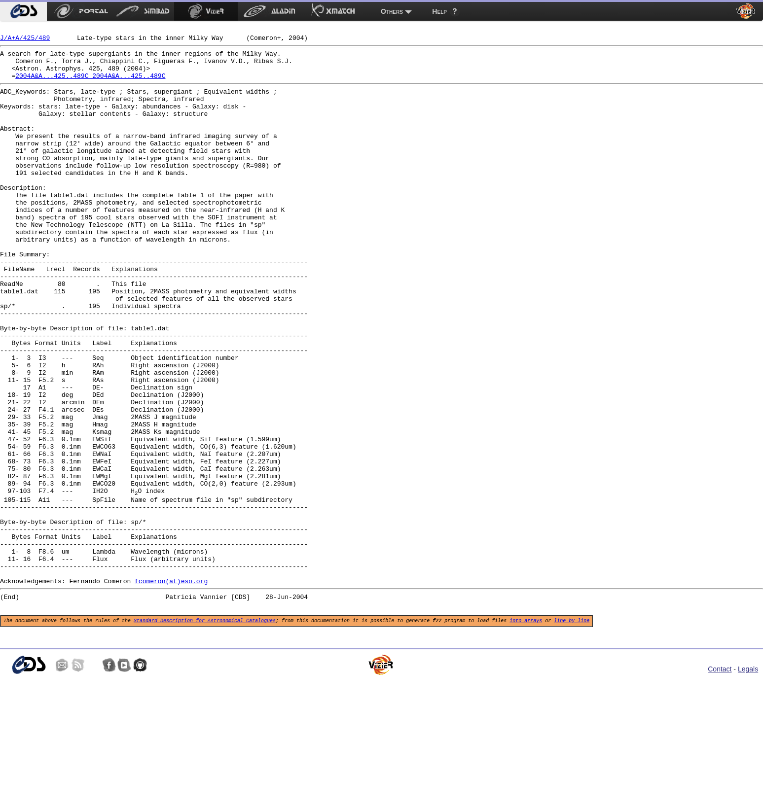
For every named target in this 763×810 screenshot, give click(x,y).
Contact (719, 783)
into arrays (525, 732)
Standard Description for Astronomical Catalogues (205, 732)
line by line (571, 732)
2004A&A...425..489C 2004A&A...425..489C (90, 84)
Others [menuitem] (392, 11)
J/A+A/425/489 (25, 40)
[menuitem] (23, 11)
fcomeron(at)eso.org (171, 688)
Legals (748, 783)
